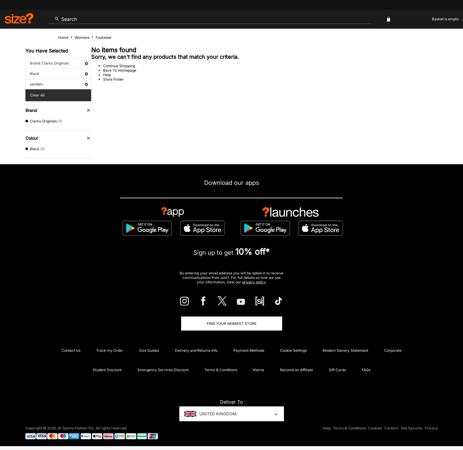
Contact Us (71, 350)
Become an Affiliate (296, 370)
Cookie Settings (293, 350)
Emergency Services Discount (163, 370)
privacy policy (254, 282)
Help (107, 75)
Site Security (411, 428)
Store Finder (113, 79)
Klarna (258, 370)
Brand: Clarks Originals (59, 63)
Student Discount (107, 370)
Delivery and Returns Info (196, 350)
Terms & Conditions (220, 370)
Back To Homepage (119, 70)
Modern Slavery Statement (345, 350)
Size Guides (149, 350)
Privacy (431, 428)
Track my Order (109, 350)
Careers (391, 428)
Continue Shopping (119, 66)
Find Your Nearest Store (231, 323)
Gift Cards (337, 370)
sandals (59, 84)
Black (59, 73)
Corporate (392, 350)
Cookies (375, 428)
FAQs (366, 370)
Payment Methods (248, 350)
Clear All (37, 95)
